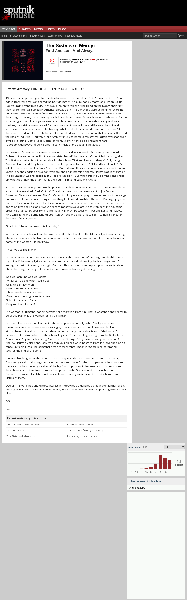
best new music (73, 35)
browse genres (18, 35)
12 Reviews (102, 60)
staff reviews (55, 35)
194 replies (85, 62)
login (4, 35)
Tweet (9, 409)
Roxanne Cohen (81, 59)
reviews (8, 29)
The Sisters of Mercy (71, 45)
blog (62, 29)
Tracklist (67, 71)
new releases (37, 35)
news (38, 29)
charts (25, 29)
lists (50, 29)
